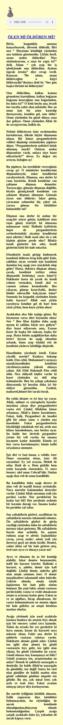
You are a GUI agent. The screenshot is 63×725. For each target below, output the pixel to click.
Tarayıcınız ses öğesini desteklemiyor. (31, 22)
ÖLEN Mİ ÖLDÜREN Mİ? (31, 37)
